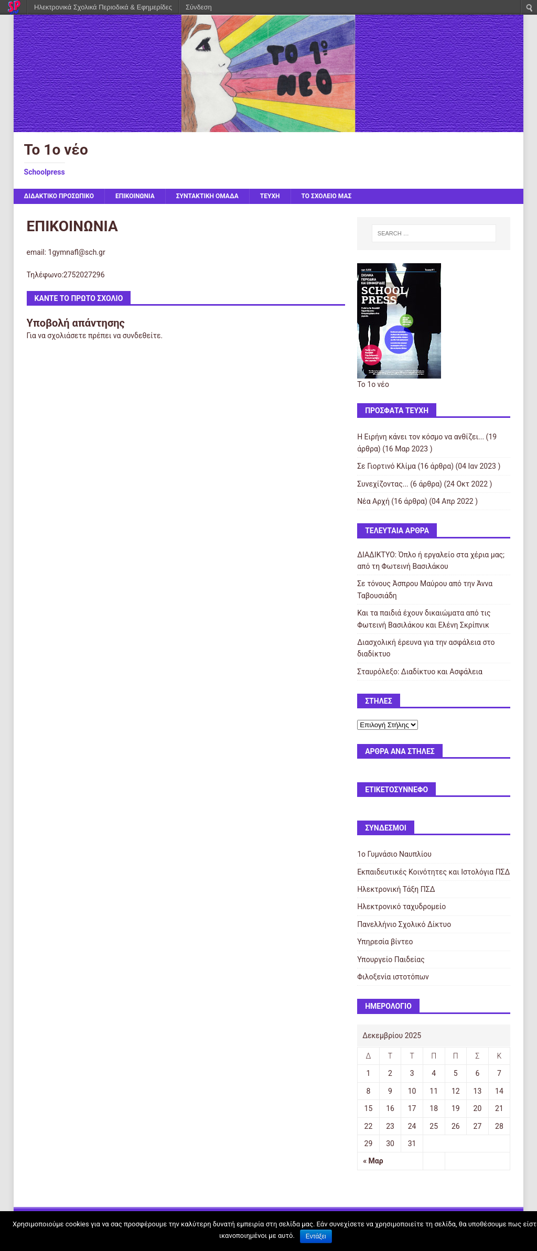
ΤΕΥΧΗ (270, 196)
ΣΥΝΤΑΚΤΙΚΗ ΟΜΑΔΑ (207, 196)
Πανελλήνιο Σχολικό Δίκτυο (404, 924)
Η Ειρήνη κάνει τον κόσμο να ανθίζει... (420, 437)
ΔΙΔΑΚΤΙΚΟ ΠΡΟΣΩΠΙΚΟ (59, 196)
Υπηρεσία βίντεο (385, 941)
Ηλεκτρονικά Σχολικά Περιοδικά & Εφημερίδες (103, 7)
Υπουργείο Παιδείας (391, 959)
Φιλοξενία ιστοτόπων (393, 977)
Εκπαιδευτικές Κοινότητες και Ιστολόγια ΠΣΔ (433, 872)
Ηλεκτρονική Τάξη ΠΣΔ (396, 889)
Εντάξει (316, 1236)
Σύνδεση (199, 7)
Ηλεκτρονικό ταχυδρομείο (401, 906)
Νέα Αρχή (373, 501)
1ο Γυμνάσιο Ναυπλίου (394, 854)
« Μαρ (373, 1161)
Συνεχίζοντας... (383, 484)
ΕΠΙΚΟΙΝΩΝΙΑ (135, 196)
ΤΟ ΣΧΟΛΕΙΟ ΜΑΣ (327, 196)
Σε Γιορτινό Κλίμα (386, 466)
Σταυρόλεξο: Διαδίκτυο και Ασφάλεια (419, 671)
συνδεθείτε (142, 335)
